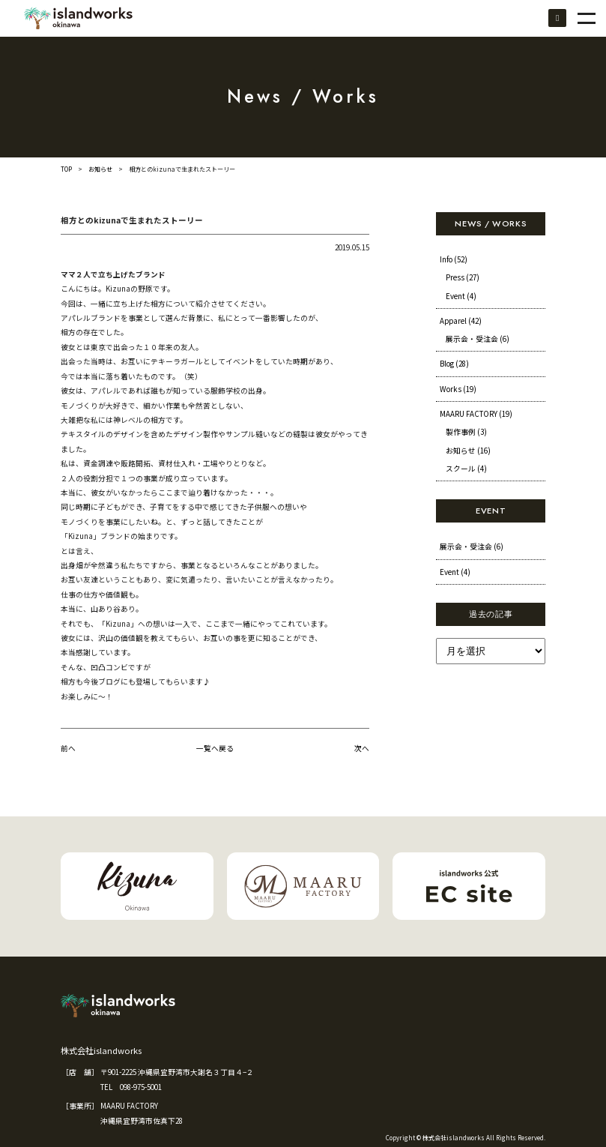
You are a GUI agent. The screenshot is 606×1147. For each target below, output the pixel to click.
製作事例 (466, 432)
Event (461, 296)
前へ (68, 748)
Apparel (461, 321)
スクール (466, 468)
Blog (454, 363)
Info (453, 259)
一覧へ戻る (215, 748)
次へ (361, 748)
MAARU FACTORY (476, 414)
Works (458, 389)
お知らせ (100, 169)
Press (462, 277)
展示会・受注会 (477, 339)
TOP (66, 169)
